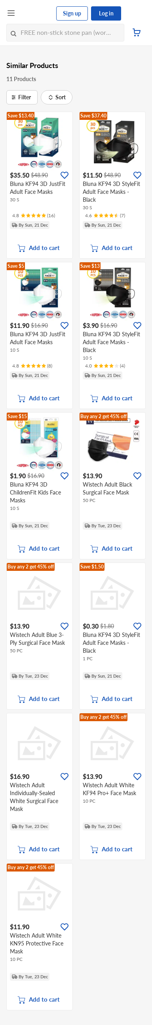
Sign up (72, 13)
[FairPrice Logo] (36, 13)
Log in (106, 13)
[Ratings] (33, 215)
